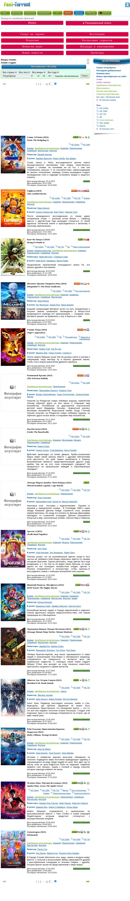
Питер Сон (42, 849)
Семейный (32, 151)
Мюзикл (77, 440)
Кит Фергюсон (42, 305)
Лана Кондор (42, 753)
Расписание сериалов (97, 40)
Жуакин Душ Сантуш (48, 803)
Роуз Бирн (71, 650)
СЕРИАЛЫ (30, 13)
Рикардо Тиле (65, 390)
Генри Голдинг (55, 353)
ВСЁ (5, 13)
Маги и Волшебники (80, 247)
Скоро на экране (32, 34)
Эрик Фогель (43, 301)
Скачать (86, 181)
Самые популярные (106, 68)
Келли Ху (56, 502)
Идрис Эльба (59, 158)
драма (74, 598)
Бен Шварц (71, 158)
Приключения (75, 148)
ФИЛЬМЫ (16, 13)
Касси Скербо (70, 450)
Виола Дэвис (62, 261)
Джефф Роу (44, 646)
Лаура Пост (55, 305)
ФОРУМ (79, 13)
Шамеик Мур (41, 807)
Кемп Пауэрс (65, 803)
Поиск (85, 76)
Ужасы (64, 691)
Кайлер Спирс (57, 646)
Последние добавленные (108, 70)
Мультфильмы (111, 61)
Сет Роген (60, 650)
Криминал (74, 295)
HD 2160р (112, 108)
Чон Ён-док (56, 349)
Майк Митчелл (45, 257)
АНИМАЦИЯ (44, 13)
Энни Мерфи (68, 753)
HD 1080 (112, 111)
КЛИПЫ (104, 13)
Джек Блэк (40, 261)
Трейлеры (97, 52)
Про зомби (112, 123)
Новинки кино (103, 73)
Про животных (69, 337)
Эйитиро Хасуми (44, 695)
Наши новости (32, 52)
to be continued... (112, 120)
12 (47, 84)
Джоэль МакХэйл (69, 502)
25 (44, 76)
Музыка (65, 542)
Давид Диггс (69, 552)
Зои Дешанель (56, 552)
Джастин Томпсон (80, 803)
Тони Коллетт (55, 753)
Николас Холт (71, 212)
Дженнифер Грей (43, 502)
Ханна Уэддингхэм (44, 212)
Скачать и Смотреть (81, 230)
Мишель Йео (41, 353)
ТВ (57, 13)
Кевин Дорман (55, 699)
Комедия (65, 148)
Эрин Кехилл (42, 699)
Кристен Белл (75, 606)
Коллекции (97, 34)
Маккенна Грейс (43, 606)
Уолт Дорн (42, 549)
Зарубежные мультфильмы (108, 85)
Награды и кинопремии (97, 46)
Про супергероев (77, 790)
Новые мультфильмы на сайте (111, 76)
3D (112, 117)
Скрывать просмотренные (66, 76)
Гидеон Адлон (42, 450)
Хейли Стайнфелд (57, 807)
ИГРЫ (90, 13)
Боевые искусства (43, 251)
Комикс (85, 198)
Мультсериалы (103, 88)
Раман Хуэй (44, 349)
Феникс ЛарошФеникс (46, 394)
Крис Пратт (59, 212)
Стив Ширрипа (56, 450)
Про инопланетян (81, 291)
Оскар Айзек (72, 807)
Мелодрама (67, 440)
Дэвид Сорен (43, 446)
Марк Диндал (43, 208)
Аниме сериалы (103, 82)
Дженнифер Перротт (48, 390)
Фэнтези (53, 151)
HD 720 (112, 114)
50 (50, 76)
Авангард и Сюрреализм (84, 338)
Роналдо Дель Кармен (69, 853)
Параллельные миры (60, 793)
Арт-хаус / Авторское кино (108, 97)
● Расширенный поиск (97, 23)
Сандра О (66, 353)
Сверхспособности (81, 793)
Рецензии (32, 40)
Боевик (30, 148)
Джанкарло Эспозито (45, 650)
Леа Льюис (41, 853)
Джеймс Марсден (44, 158)
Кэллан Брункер (44, 602)
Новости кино (32, 46)
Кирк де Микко (44, 749)
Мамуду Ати (52, 853)
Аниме (99, 79)
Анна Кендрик (42, 552)
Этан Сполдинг (44, 498)
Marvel (112, 126)
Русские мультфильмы (106, 91)
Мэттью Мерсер (70, 699)
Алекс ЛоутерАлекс (66, 394)
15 (38, 76)
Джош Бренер (67, 305)
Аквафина (51, 261)
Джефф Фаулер (44, 154)
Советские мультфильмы (107, 94)
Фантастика (43, 151)
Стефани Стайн (60, 257)
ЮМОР (68, 13)
